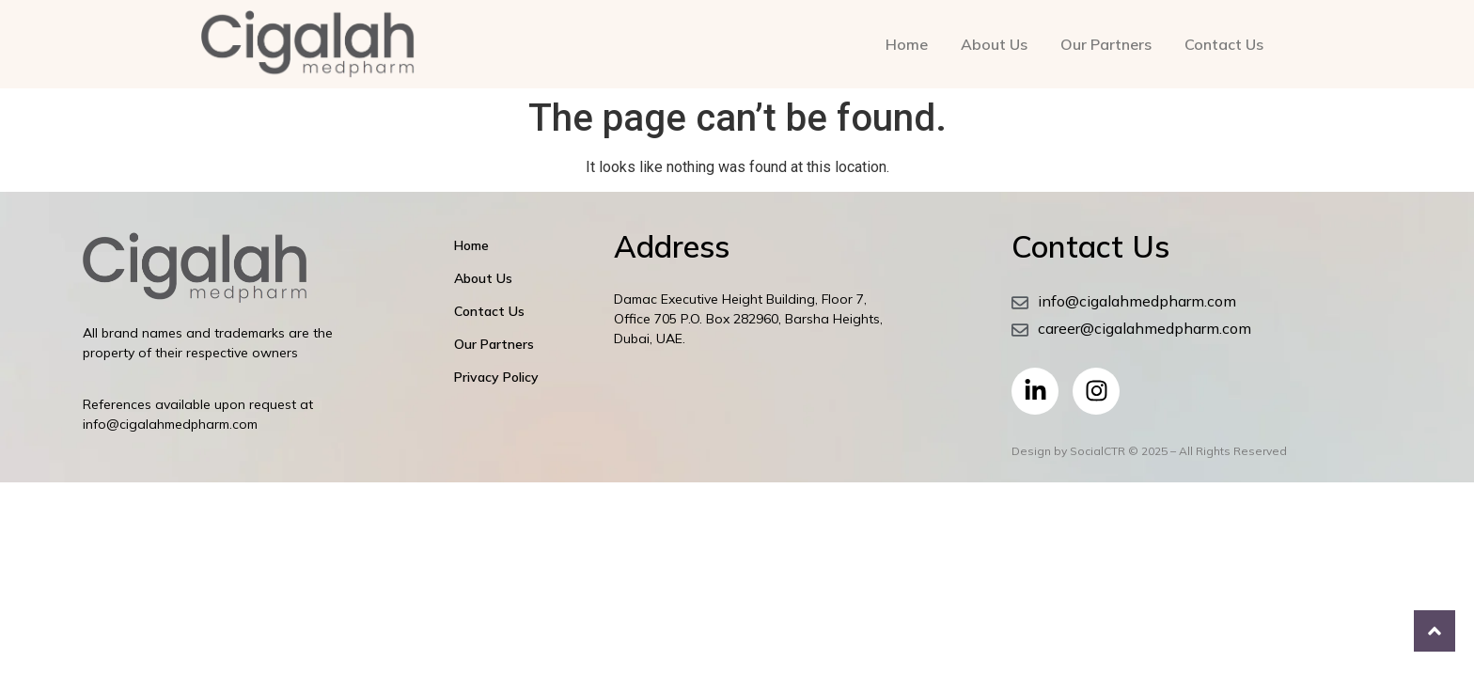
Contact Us (1223, 44)
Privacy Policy (496, 377)
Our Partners (1106, 44)
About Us (994, 44)
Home (907, 44)
